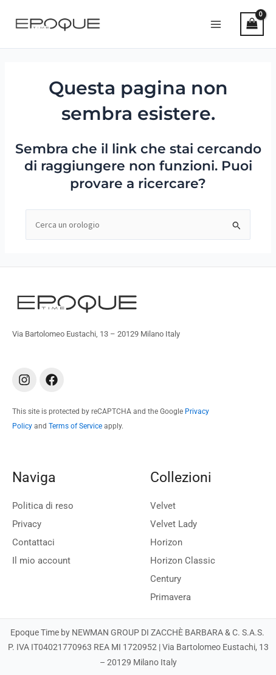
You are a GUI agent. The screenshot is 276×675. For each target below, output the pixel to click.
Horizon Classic (182, 560)
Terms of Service (75, 426)
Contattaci (33, 542)
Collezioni (181, 477)
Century (165, 578)
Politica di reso (43, 505)
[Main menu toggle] (216, 24)
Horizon (166, 542)
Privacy (26, 524)
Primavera (170, 597)
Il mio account (41, 560)
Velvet (163, 505)
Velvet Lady (173, 524)
